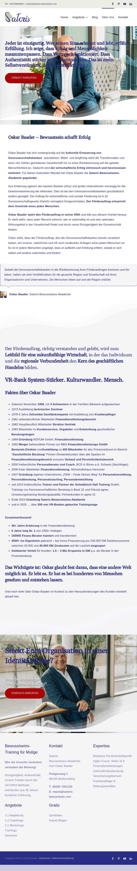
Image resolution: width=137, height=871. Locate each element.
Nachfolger (120, 464)
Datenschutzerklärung (63, 858)
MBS (64, 444)
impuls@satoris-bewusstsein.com (41, 4)
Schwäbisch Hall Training (92, 484)
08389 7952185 (62, 786)
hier (16, 596)
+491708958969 (16, 4)
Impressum (44, 858)
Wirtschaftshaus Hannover (88, 469)
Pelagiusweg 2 (58, 773)
